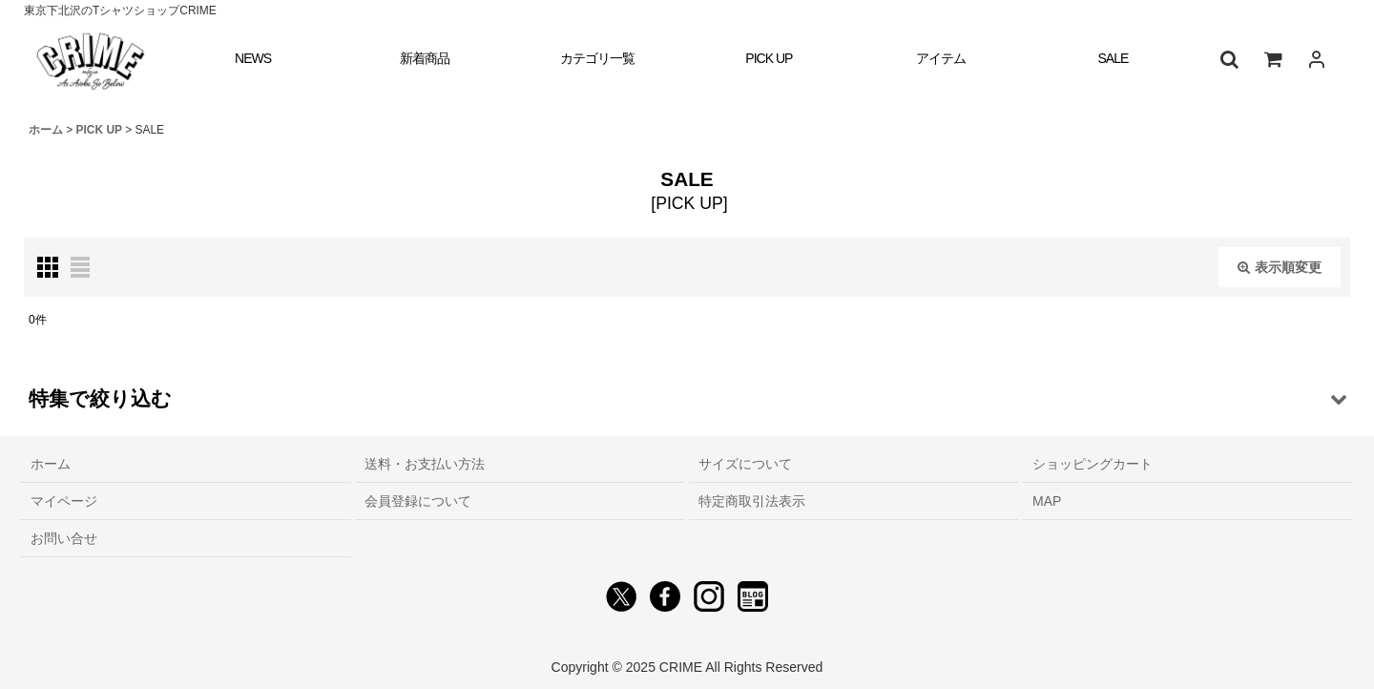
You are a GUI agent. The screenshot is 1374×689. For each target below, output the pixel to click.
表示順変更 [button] (1280, 267)
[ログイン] (1316, 59)
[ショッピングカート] (1273, 59)
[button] (1229, 59)
